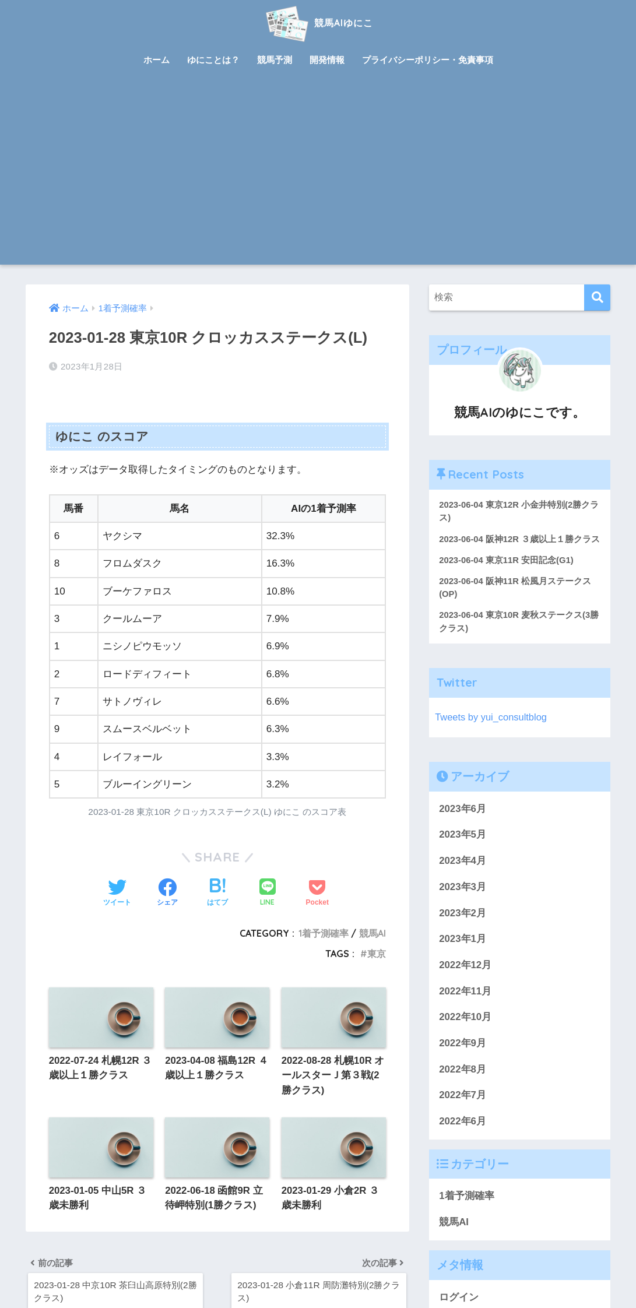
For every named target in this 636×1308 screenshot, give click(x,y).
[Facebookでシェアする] (167, 893)
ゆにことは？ (213, 60)
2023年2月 (462, 927)
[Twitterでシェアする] (117, 893)
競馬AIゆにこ (318, 22)
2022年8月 (462, 1083)
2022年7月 (462, 1110)
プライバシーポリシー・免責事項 (427, 60)
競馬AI (372, 933)
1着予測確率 (323, 933)
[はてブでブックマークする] (217, 893)
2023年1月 (462, 953)
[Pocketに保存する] (317, 893)
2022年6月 (462, 1135)
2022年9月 (462, 1057)
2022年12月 (465, 979)
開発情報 (327, 60)
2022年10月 (465, 1032)
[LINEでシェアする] (267, 893)
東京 (376, 953)
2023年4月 (462, 875)
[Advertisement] (318, 177)
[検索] (597, 297)
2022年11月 (465, 1005)
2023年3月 (462, 901)
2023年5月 (462, 849)
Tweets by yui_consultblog (492, 731)
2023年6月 (462, 823)
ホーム (156, 60)
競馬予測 (274, 60)
